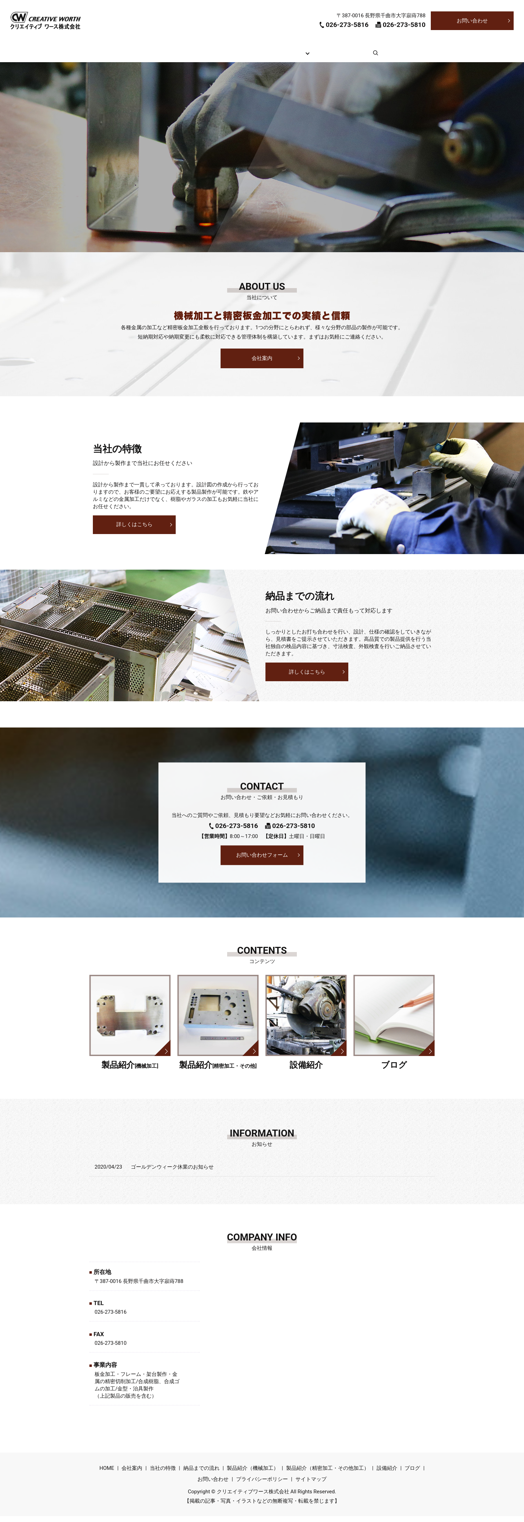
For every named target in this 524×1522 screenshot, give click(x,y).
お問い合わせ (472, 21)
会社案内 (172, 56)
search (396, 59)
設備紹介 (335, 56)
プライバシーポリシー (262, 1485)
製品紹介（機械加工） (253, 1474)
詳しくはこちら (134, 530)
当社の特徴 (211, 56)
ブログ (369, 56)
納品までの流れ (258, 56)
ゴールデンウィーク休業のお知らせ (172, 1173)
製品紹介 (301, 56)
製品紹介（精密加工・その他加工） (327, 1474)
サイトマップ (311, 1485)
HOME (139, 56)
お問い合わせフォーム (262, 860)
